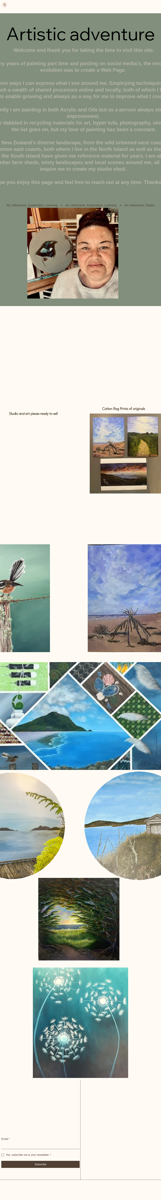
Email (5, 1139)
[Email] (39, 1145)
